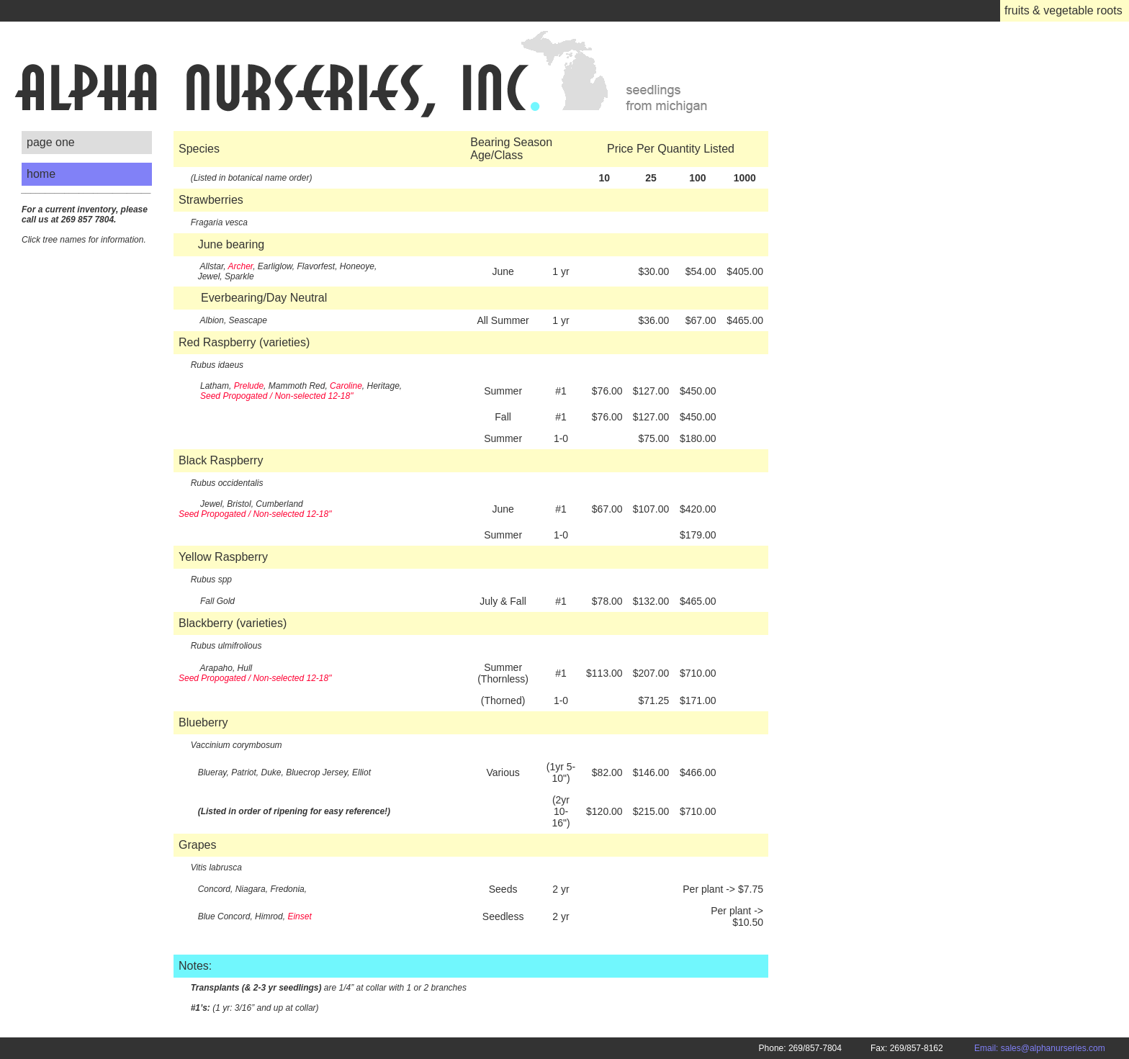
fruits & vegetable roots (1063, 10)
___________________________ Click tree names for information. (86, 214)
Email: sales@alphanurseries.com (1051, 1048)
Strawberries (211, 200)
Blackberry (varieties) (233, 623)
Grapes (197, 845)
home (41, 174)
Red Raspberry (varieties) (244, 342)
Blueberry (203, 722)
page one (51, 142)
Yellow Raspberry (223, 557)
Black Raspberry (221, 460)
